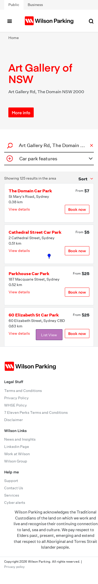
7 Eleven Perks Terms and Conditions (36, 412)
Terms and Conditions (23, 391)
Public (13, 5)
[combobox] (48, 145)
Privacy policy (14, 567)
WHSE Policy (15, 405)
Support (11, 481)
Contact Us (13, 488)
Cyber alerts (14, 502)
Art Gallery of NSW (40, 73)
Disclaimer (13, 420)
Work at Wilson (17, 454)
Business (35, 5)
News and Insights (20, 439)
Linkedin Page (16, 447)
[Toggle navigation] (9, 21)
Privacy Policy (16, 398)
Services (11, 495)
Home (13, 38)
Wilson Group (15, 461)
